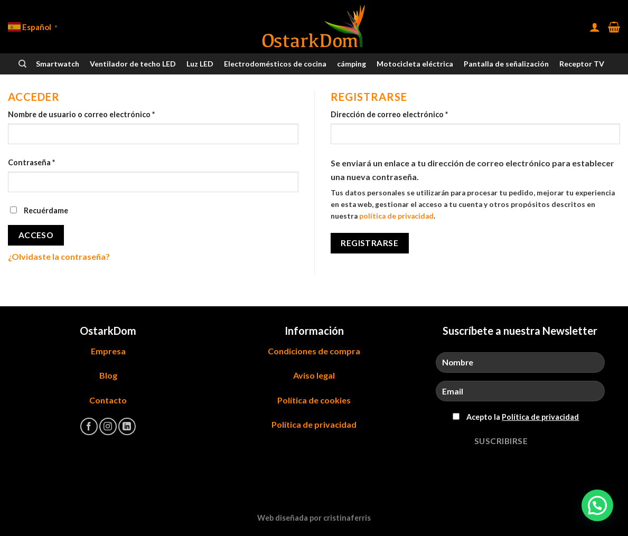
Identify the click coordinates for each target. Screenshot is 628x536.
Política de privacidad (314, 424)
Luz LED (199, 63)
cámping (351, 63)
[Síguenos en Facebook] (89, 426)
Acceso (36, 235)
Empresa (108, 351)
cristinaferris (347, 517)
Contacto (108, 400)
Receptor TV (581, 63)
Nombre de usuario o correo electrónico (81, 114)
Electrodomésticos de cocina (275, 63)
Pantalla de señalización (506, 63)
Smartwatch (57, 63)
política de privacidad (396, 216)
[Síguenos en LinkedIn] (127, 426)
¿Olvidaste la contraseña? (59, 256)
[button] (597, 505)
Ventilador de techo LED (133, 63)
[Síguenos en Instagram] (108, 426)
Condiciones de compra (314, 351)
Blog (108, 375)
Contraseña (31, 162)
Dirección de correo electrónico (389, 114)
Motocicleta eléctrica (415, 63)
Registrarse (369, 243)
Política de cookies (314, 400)
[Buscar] (22, 64)
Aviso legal (314, 375)
